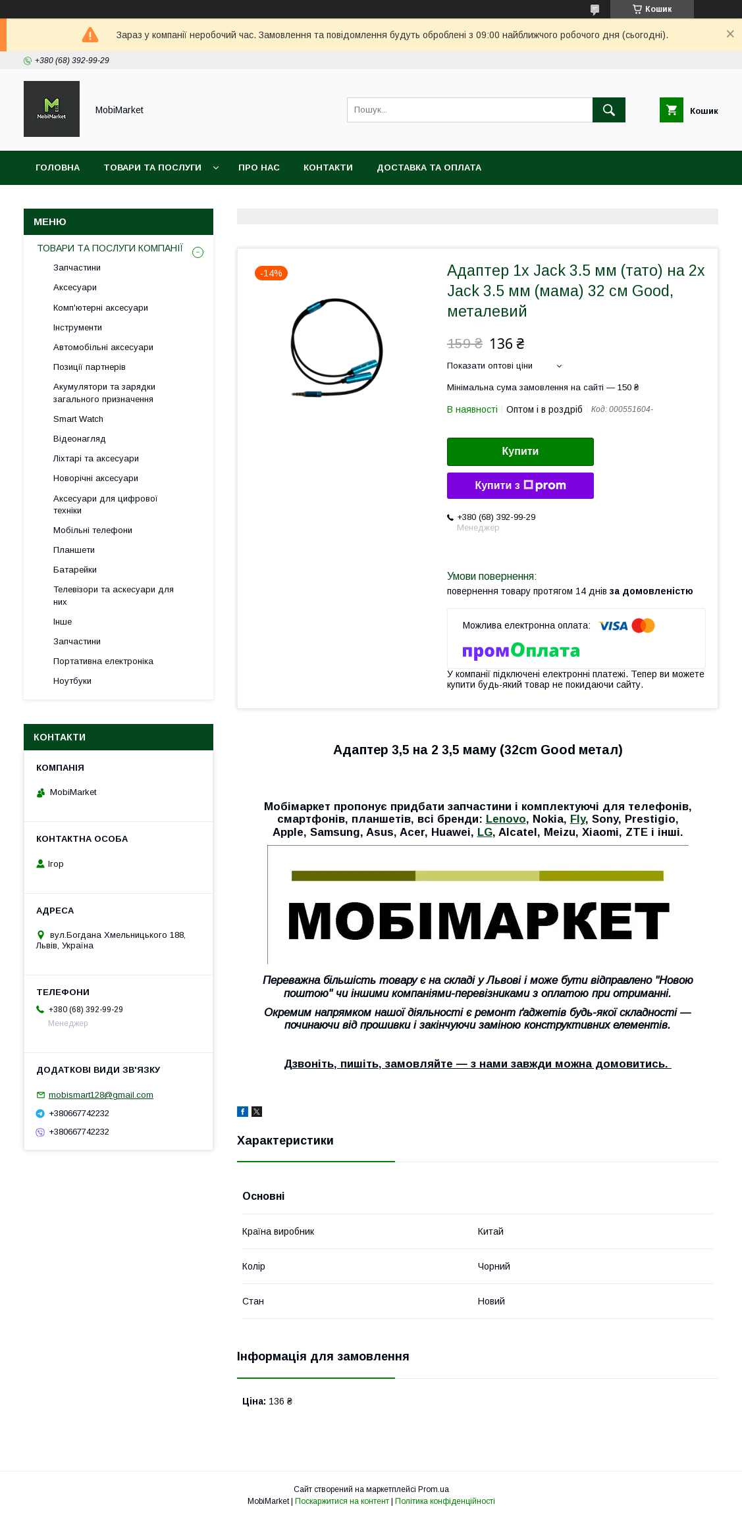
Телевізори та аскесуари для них (113, 595)
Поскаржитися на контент (342, 1501)
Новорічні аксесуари (95, 478)
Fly (577, 819)
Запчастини (77, 267)
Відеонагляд (79, 439)
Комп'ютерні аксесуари (100, 308)
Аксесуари (75, 287)
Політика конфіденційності (445, 1501)
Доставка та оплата (429, 167)
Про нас (259, 167)
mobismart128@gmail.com (101, 1095)
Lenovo (506, 819)
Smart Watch (78, 419)
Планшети (74, 550)
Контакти (328, 167)
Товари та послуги (152, 167)
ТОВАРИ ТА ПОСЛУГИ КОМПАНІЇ (110, 248)
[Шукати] (609, 109)
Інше (62, 622)
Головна (58, 167)
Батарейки (75, 570)
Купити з (520, 486)
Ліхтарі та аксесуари (96, 458)
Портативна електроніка (103, 661)
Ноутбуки (72, 681)
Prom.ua (433, 1489)
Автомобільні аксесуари (103, 347)
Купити (520, 451)
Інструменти (77, 327)
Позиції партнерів (89, 367)
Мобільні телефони (92, 530)
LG (484, 832)
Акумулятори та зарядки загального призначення (104, 392)
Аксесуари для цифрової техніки (105, 504)
